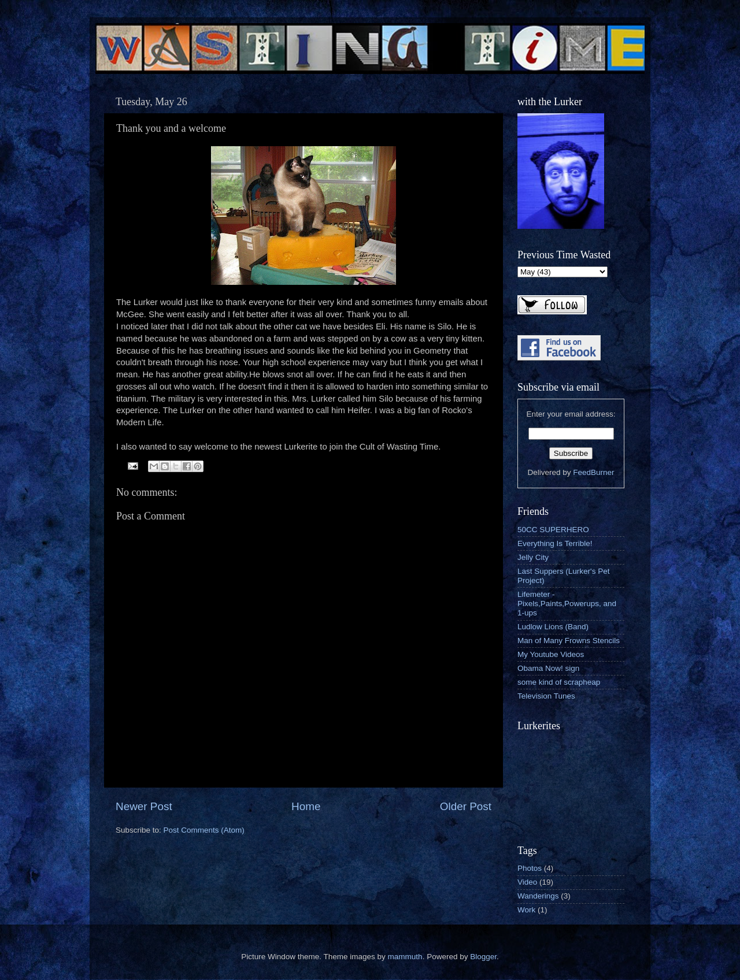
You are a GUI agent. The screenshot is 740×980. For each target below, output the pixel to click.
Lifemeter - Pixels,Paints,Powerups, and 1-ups (566, 603)
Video (527, 882)
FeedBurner (593, 472)
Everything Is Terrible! (555, 543)
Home (305, 806)
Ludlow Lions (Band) (553, 626)
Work (526, 909)
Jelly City (533, 557)
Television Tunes (546, 696)
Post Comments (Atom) (204, 830)
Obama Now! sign (548, 668)
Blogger (483, 956)
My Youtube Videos (550, 654)
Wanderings (538, 896)
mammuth (405, 956)
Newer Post (144, 806)
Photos (529, 868)
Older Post (465, 806)
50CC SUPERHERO (553, 529)
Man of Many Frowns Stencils (568, 640)
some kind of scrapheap (558, 682)
